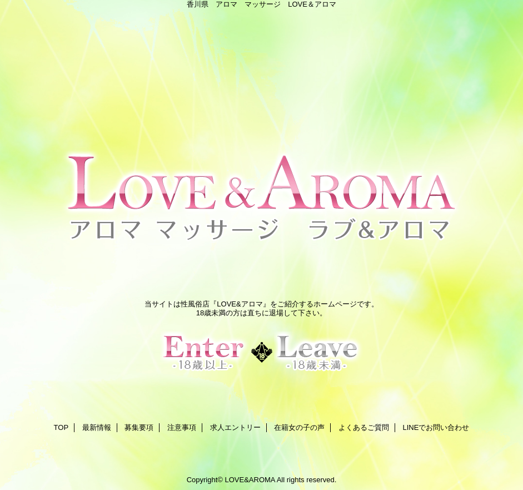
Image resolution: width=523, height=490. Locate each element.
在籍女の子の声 (299, 427)
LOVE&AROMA (250, 480)
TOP (61, 427)
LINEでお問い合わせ (435, 427)
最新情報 (96, 427)
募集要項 (138, 427)
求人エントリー (235, 427)
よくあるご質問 (363, 427)
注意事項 (181, 427)
